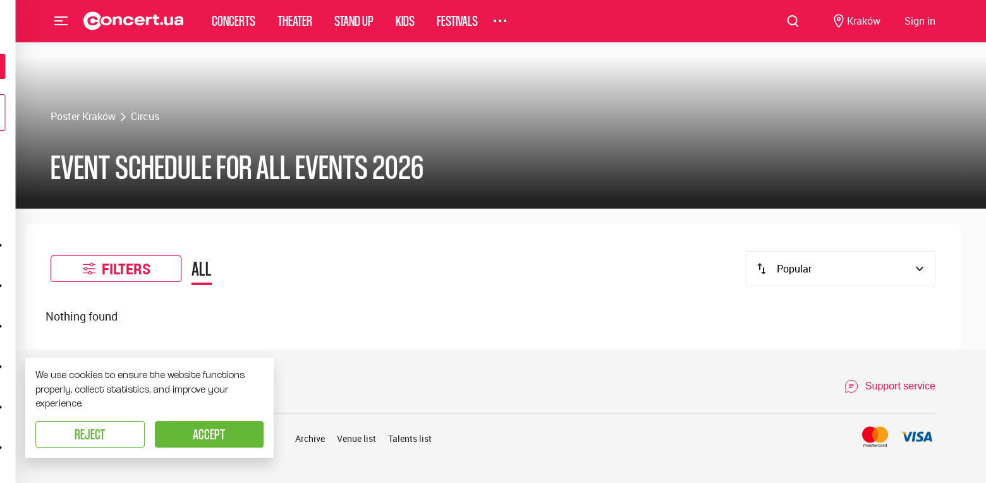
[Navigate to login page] (919, 28)
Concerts (233, 28)
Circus (145, 116)
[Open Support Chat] (889, 386)
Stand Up (354, 28)
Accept (209, 434)
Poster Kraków (83, 116)
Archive (310, 438)
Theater (294, 28)
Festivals (457, 28)
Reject (90, 434)
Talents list (410, 438)
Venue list (356, 438)
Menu (61, 28)
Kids (405, 28)
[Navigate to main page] (133, 28)
